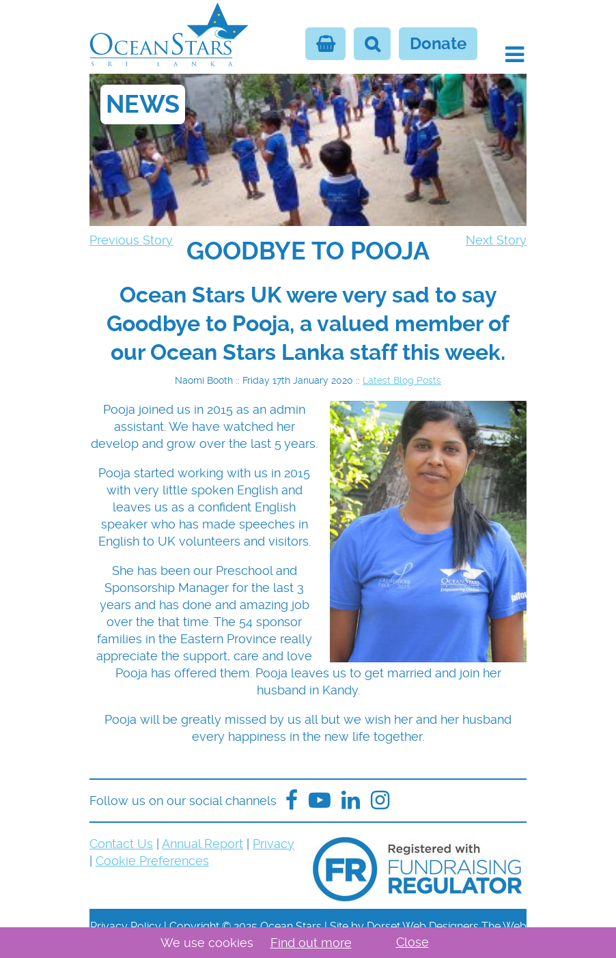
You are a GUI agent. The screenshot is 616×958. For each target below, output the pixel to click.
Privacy (273, 843)
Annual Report (202, 843)
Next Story (496, 240)
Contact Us (121, 843)
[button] (515, 54)
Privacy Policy (125, 926)
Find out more (311, 942)
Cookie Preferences (152, 861)
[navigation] (308, 251)
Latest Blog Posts (402, 380)
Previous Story (131, 240)
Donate (438, 43)
